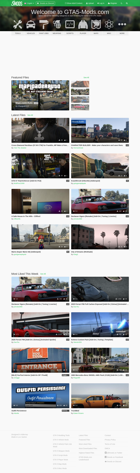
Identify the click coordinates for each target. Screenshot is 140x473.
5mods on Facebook (114, 457)
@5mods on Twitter (113, 453)
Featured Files (84, 440)
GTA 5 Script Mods (60, 455)
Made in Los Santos (19, 437)
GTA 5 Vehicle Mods (61, 440)
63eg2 (75, 254)
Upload (90, 3)
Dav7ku (76, 307)
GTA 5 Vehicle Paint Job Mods (62, 445)
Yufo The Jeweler (20, 148)
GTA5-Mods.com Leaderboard (85, 458)
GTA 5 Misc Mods (60, 468)
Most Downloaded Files (88, 448)
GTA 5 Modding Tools (61, 435)
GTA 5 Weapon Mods (61, 451)
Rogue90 (76, 378)
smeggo (17, 378)
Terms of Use (110, 444)
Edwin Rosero (78, 413)
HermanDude (78, 148)
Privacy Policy (110, 440)
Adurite (16, 413)
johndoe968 (77, 219)
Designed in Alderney (19, 434)
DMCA (107, 448)
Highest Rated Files (86, 453)
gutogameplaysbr (79, 183)
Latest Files (83, 435)
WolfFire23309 (19, 183)
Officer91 (17, 219)
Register (112, 3)
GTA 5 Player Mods (60, 460)
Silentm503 (77, 342)
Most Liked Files (85, 444)
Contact (108, 435)
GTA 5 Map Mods (59, 464)
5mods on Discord (113, 462)
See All (86, 78)
